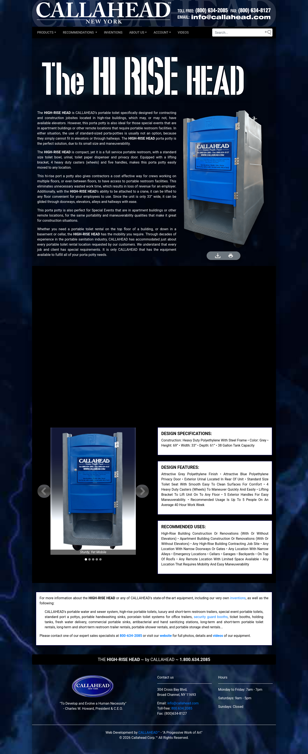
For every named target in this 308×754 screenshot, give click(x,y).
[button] (44, 491)
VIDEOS (183, 32)
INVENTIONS (113, 32)
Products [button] (45, 32)
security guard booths (211, 617)
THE (154, 659)
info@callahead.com (182, 703)
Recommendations (79, 32)
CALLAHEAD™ (149, 732)
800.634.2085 (181, 708)
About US (136, 32)
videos (218, 636)
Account (161, 32)
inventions (238, 598)
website (166, 636)
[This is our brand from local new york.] (93, 688)
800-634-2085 (131, 636)
